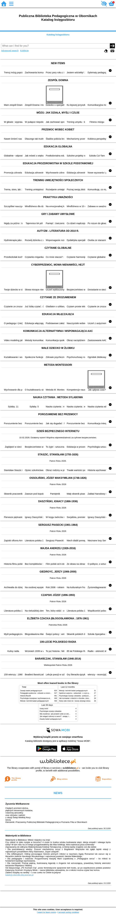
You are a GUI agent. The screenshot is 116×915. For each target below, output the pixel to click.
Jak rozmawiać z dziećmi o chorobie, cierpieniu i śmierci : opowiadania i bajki (86, 698)
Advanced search (10, 50)
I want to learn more (46, 912)
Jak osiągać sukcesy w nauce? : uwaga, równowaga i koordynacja (63, 716)
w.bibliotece (70, 768)
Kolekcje (24, 50)
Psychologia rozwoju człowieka (50, 711)
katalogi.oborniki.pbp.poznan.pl (19, 875)
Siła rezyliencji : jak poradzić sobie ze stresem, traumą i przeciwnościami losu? (67, 714)
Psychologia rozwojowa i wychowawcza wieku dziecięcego (40, 698)
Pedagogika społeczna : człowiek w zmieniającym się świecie (41, 693)
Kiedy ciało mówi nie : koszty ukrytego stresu (75, 701)
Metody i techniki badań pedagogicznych (34, 701)
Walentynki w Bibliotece (18, 835)
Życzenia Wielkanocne (17, 804)
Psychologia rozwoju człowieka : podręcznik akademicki (78, 696)
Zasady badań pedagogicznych (31, 691)
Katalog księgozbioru (58, 34)
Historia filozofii (25, 696)
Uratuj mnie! (44, 708)
